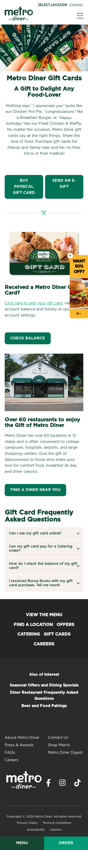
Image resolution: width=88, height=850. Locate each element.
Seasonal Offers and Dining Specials (44, 685)
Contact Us (58, 738)
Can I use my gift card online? (35, 533)
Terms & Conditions (57, 823)
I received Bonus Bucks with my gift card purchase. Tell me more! (41, 583)
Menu (22, 843)
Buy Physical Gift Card (24, 186)
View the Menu (44, 615)
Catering (28, 634)
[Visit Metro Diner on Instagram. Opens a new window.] (62, 784)
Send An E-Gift (64, 183)
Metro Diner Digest (65, 752)
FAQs (10, 752)
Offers (65, 625)
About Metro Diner (22, 738)
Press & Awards (19, 745)
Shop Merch (59, 745)
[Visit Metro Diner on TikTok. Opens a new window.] (77, 784)
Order (66, 843)
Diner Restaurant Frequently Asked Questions (44, 696)
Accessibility (36, 829)
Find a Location (33, 625)
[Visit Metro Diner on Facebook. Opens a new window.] (48, 784)
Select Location (52, 4)
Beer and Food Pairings (44, 706)
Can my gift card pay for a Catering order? (40, 548)
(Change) (76, 4)
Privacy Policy (27, 823)
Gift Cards (57, 634)
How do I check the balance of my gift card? (43, 566)
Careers (44, 644)
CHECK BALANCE (27, 338)
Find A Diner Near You (35, 490)
